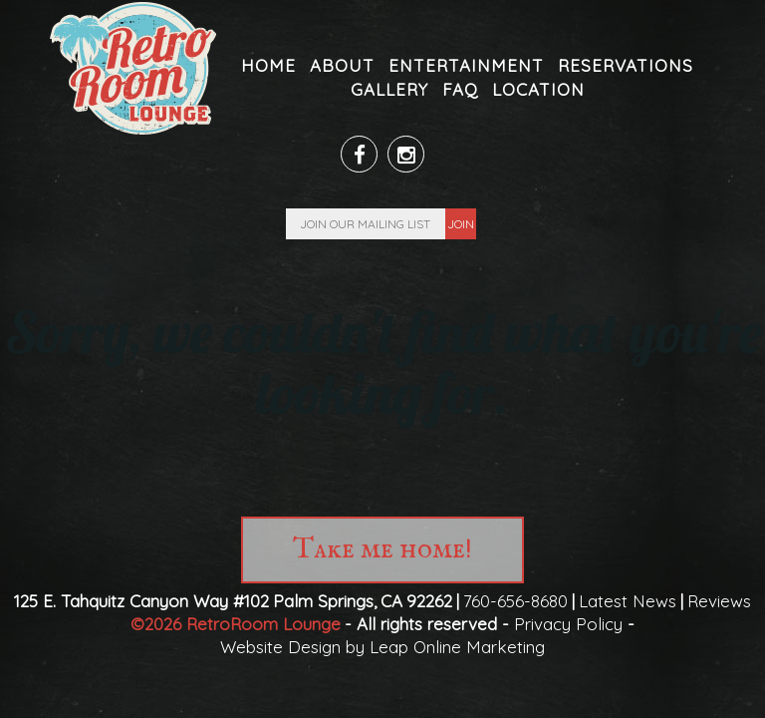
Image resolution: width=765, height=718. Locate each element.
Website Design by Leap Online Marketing (382, 646)
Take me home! (382, 550)
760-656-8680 (515, 600)
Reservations (625, 65)
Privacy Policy (568, 623)
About (342, 65)
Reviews (719, 600)
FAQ (460, 89)
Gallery (389, 89)
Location (538, 89)
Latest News (627, 600)
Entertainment (466, 65)
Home (268, 65)
